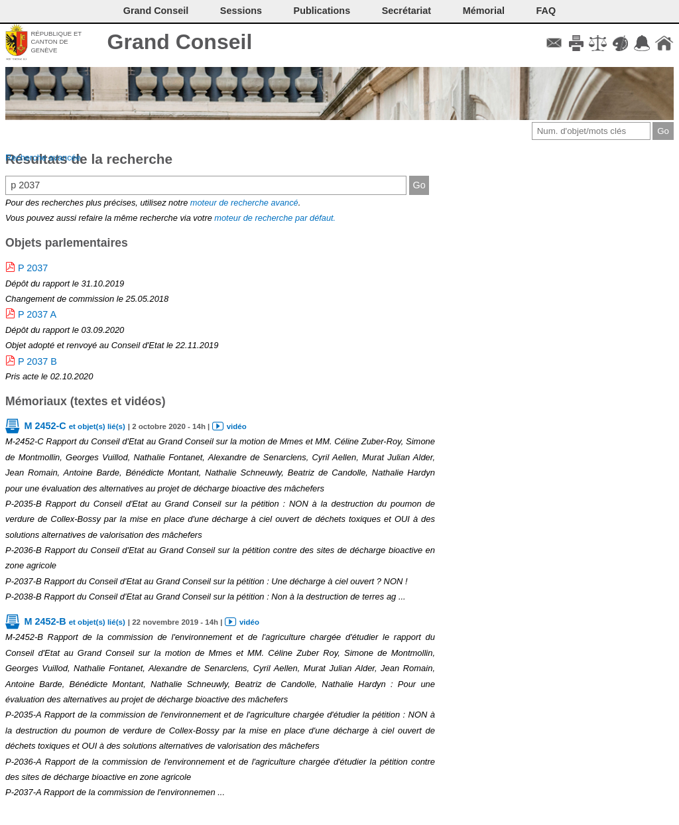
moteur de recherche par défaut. (275, 218)
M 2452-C (74, 425)
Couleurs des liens (620, 43)
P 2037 (33, 268)
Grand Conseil (180, 42)
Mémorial (484, 10)
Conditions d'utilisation (597, 43)
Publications (322, 10)
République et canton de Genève (56, 42)
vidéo (237, 426)
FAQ (546, 10)
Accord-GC (642, 43)
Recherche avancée (43, 157)
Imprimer (576, 43)
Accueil (664, 43)
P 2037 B (37, 361)
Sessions (241, 10)
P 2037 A (37, 314)
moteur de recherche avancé (244, 203)
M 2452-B (74, 621)
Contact (554, 43)
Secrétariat (406, 10)
